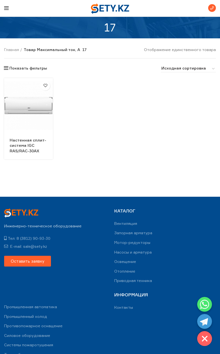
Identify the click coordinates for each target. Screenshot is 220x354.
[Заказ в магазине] (188, 69)
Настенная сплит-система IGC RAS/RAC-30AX (28, 145)
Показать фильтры (28, 68)
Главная (11, 49)
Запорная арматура (133, 232)
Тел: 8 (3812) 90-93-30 (27, 238)
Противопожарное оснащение (33, 325)
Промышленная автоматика (30, 306)
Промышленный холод (25, 316)
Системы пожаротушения (28, 344)
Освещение (125, 261)
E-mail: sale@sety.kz (25, 246)
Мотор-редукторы (132, 242)
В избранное (45, 86)
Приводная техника (133, 280)
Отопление (124, 271)
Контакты (123, 307)
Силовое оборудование (27, 335)
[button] (27, 261)
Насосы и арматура (133, 252)
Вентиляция (125, 223)
